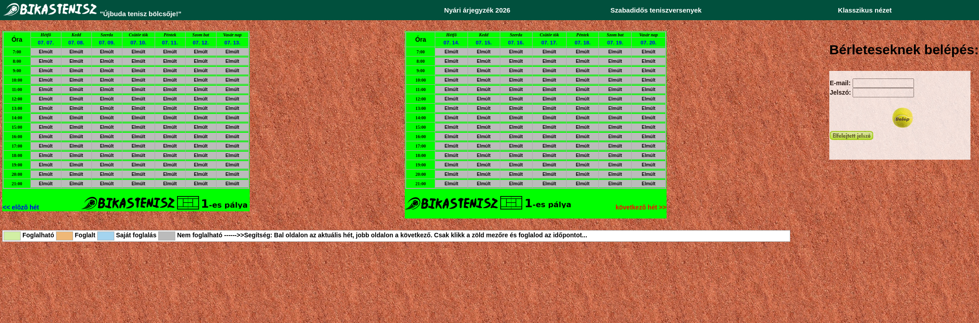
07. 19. (615, 42)
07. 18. (583, 42)
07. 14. (451, 42)
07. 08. (76, 42)
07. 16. (516, 42)
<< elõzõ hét (21, 207)
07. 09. (107, 42)
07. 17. (549, 42)
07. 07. (46, 42)
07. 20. (649, 42)
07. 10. (138, 42)
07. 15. (484, 42)
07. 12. (201, 42)
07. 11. (170, 42)
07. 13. (233, 42)
